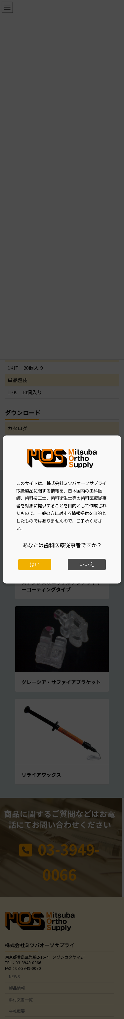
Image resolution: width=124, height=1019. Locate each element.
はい (35, 564)
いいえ (86, 564)
